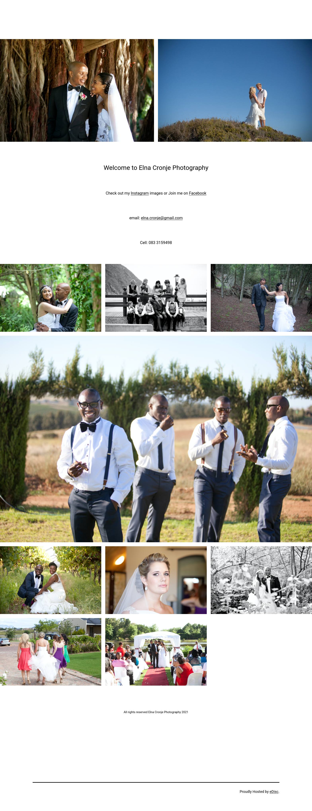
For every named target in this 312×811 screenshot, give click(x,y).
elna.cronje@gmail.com (162, 218)
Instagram (140, 193)
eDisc (274, 791)
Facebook (197, 193)
